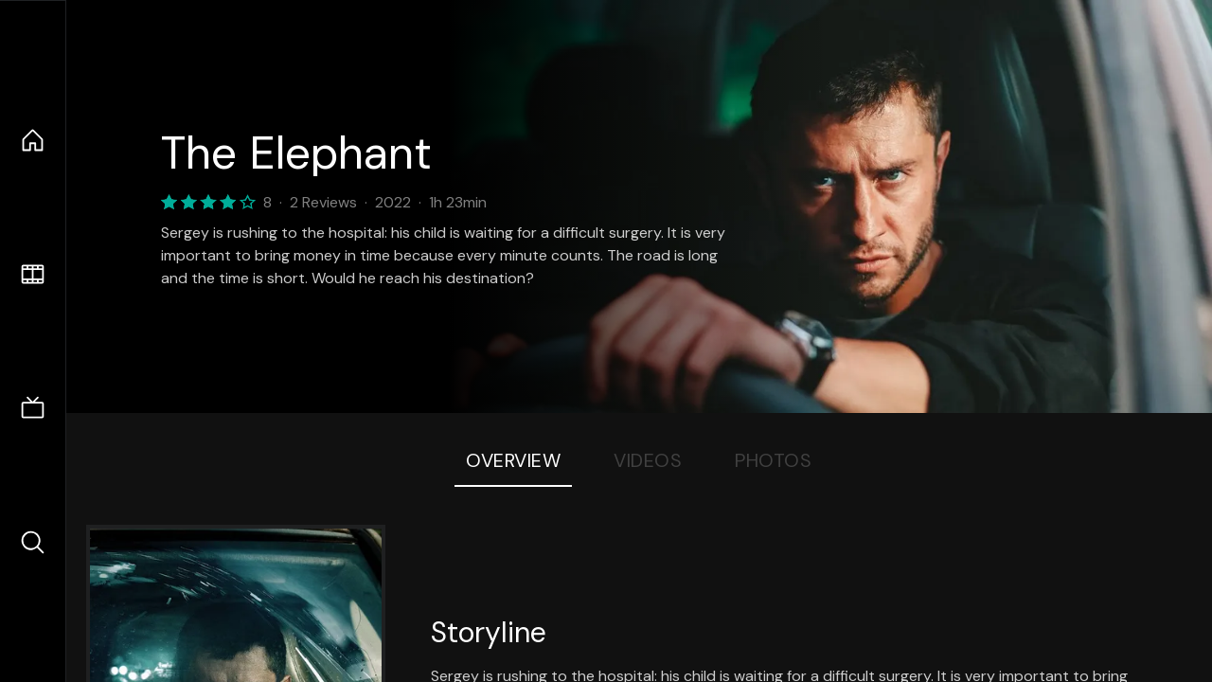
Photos (773, 460)
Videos (648, 460)
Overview (513, 460)
